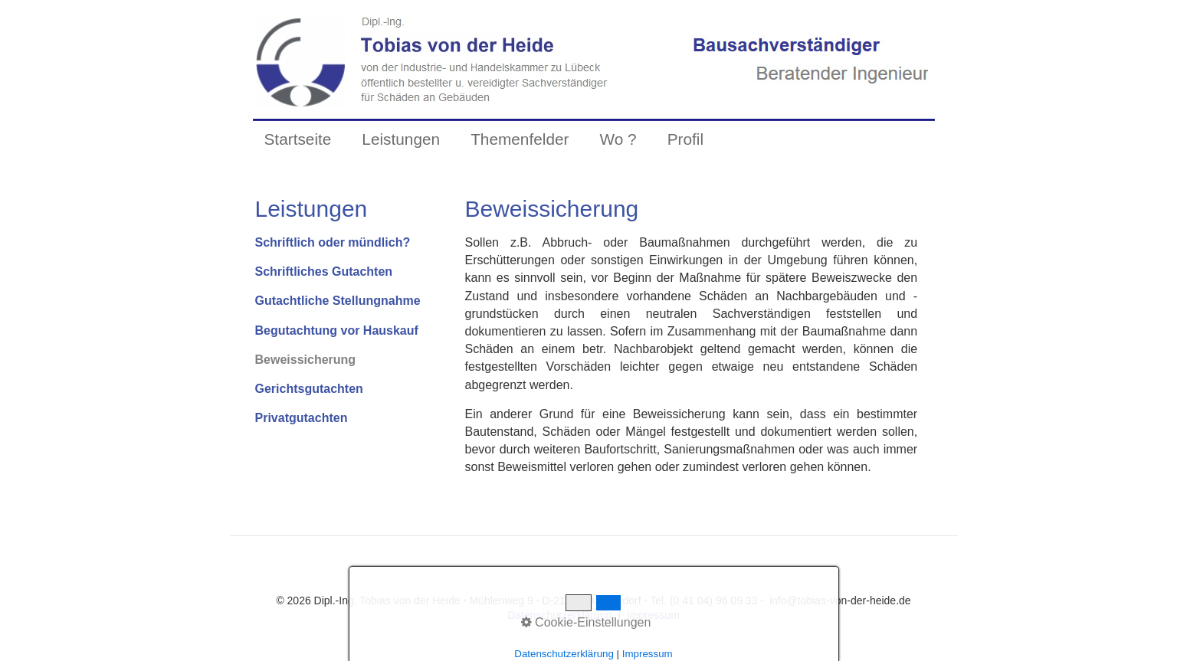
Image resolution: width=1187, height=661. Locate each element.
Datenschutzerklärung (559, 615)
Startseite (298, 139)
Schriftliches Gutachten (324, 271)
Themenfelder (520, 139)
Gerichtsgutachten (309, 388)
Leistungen (401, 139)
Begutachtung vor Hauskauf (336, 330)
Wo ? (617, 139)
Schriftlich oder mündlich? (333, 242)
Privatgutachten (301, 417)
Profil (685, 139)
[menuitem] (298, 139)
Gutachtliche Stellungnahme (338, 300)
